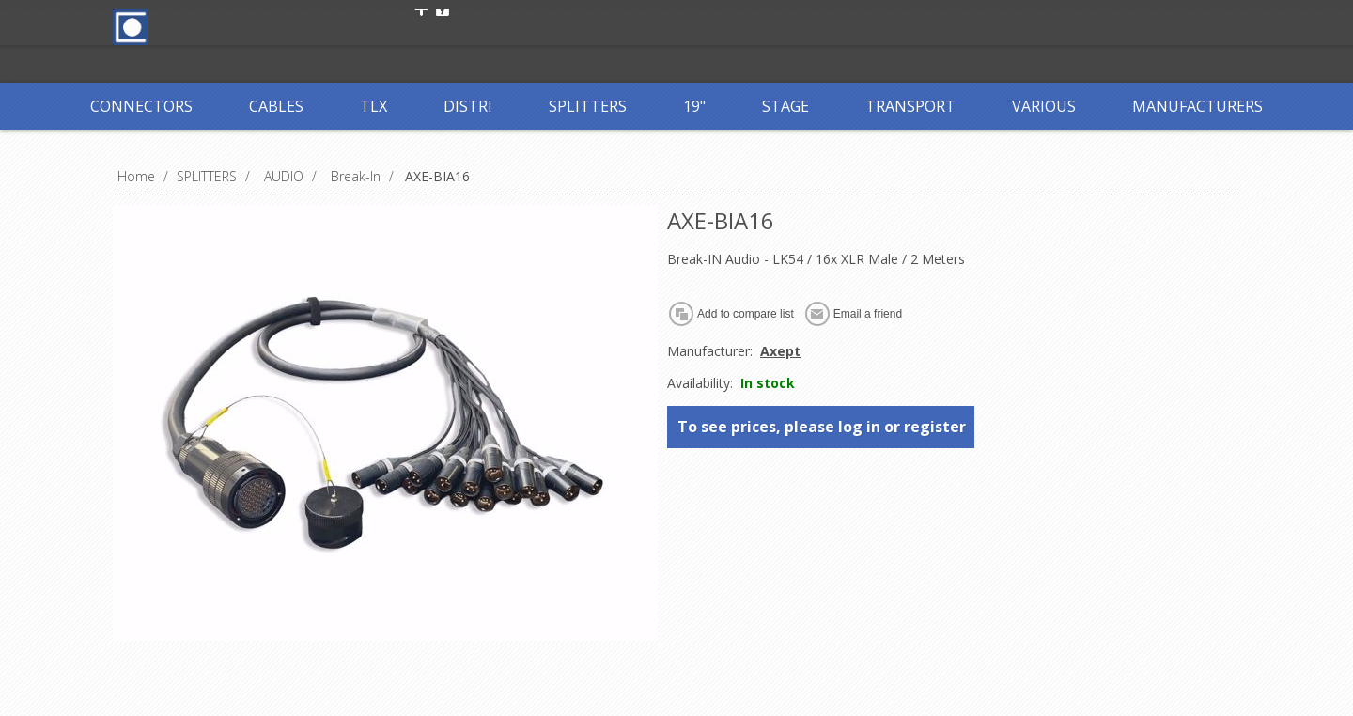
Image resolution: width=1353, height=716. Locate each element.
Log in (535, 26)
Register (457, 26)
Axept (780, 351)
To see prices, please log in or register (821, 426)
